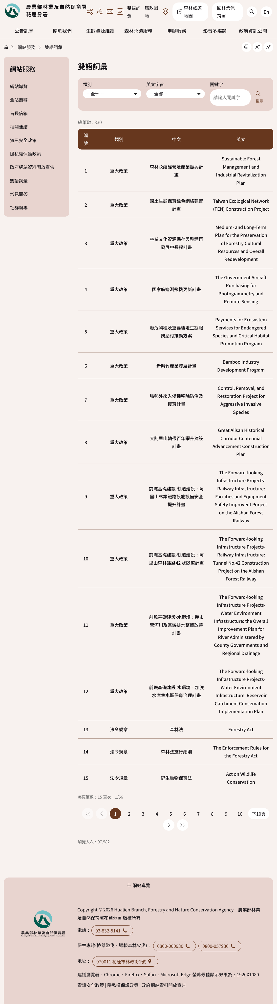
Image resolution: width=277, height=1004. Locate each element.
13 (85, 722)
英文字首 (155, 84)
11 (85, 617)
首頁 (6, 47)
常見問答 (19, 194)
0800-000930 (174, 938)
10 (85, 551)
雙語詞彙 (133, 11)
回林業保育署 (226, 11)
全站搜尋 (19, 99)
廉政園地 (151, 11)
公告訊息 (24, 30)
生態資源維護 (100, 30)
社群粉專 (19, 207)
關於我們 (62, 30)
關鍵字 (216, 84)
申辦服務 (176, 30)
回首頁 (45, 10)
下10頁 (259, 806)
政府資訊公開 (253, 30)
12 (85, 684)
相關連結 (19, 126)
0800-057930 (219, 938)
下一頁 (168, 818)
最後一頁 (182, 818)
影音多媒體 (215, 30)
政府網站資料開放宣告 (32, 167)
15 (85, 770)
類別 (87, 84)
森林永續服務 (138, 30)
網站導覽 (19, 86)
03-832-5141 (112, 923)
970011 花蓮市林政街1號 (125, 954)
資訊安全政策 (23, 140)
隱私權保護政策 (25, 153)
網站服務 (26, 47)
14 (85, 744)
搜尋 (264, 94)
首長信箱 (19, 113)
